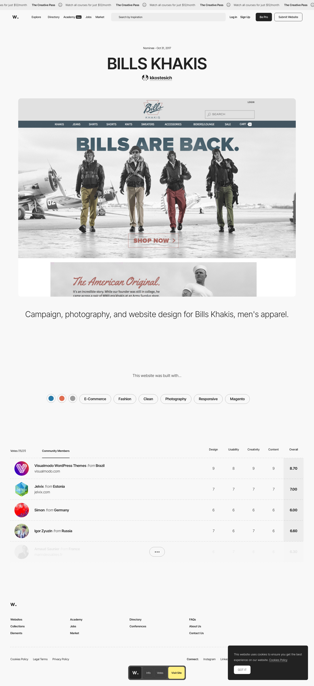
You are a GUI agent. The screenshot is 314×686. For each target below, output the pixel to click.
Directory (53, 17)
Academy (72, 17)
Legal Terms (40, 659)
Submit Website (288, 17)
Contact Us (196, 633)
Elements (16, 633)
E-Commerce (95, 399)
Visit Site (176, 672)
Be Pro (264, 17)
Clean (148, 399)
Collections (17, 626)
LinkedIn (225, 659)
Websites (16, 619)
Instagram (209, 659)
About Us (195, 626)
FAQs (192, 619)
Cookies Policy (19, 659)
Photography (175, 399)
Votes (160, 672)
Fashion (125, 399)
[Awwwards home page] (135, 673)
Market (100, 17)
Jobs (89, 17)
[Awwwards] (15, 17)
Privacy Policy (60, 659)
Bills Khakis (157, 63)
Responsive (208, 399)
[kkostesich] (157, 78)
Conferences (138, 626)
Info (148, 672)
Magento (237, 399)
